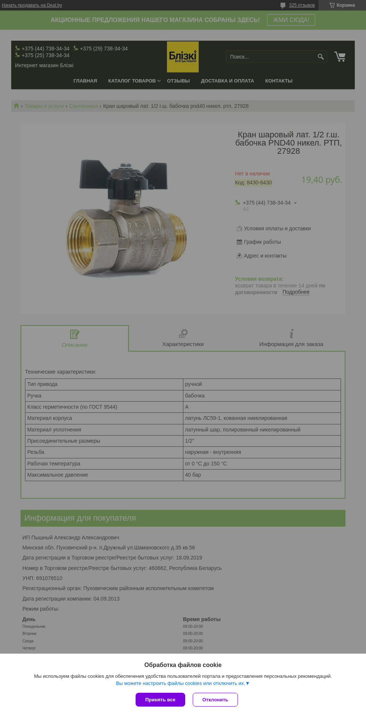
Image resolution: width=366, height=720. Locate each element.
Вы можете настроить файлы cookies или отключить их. (180, 683)
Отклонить (215, 699)
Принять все (160, 699)
